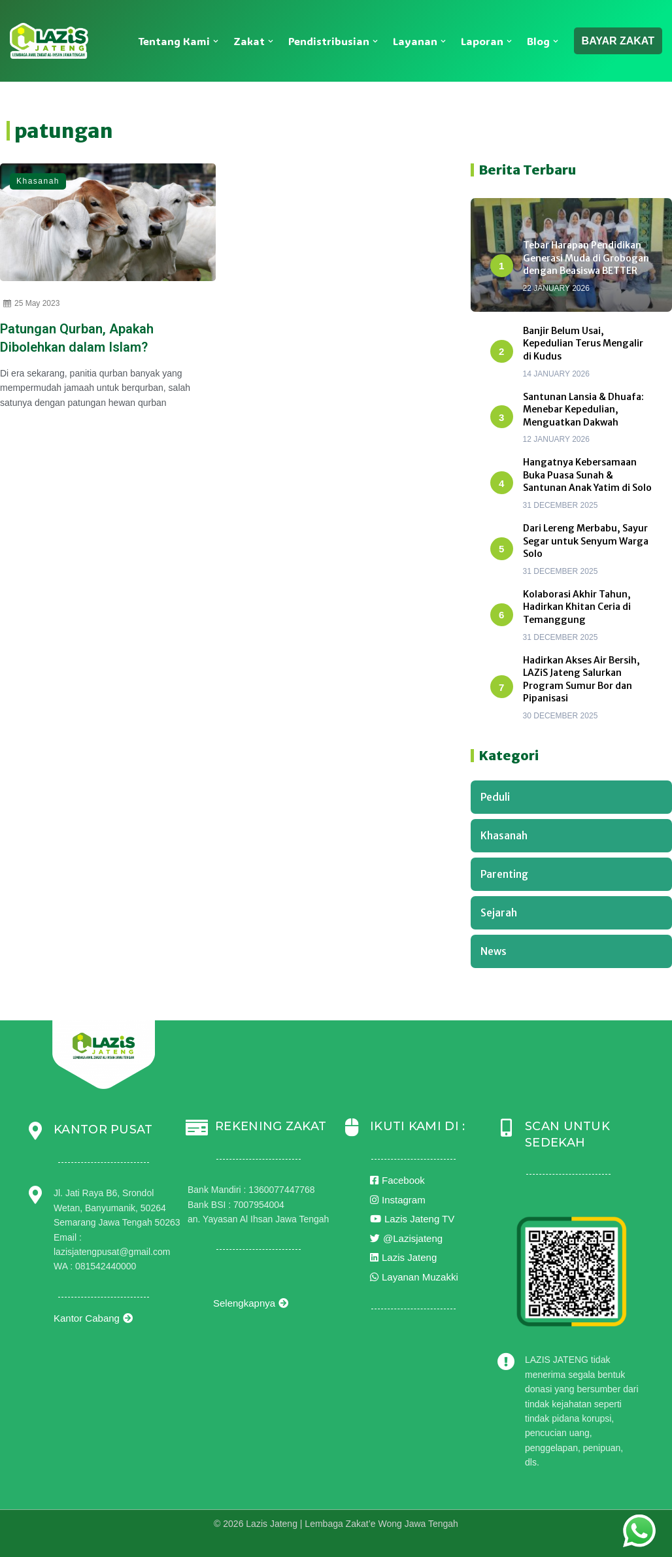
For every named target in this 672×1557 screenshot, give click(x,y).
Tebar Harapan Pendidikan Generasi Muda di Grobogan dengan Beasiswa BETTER (586, 257)
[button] (215, 41)
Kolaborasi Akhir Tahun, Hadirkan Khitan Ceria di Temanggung (577, 607)
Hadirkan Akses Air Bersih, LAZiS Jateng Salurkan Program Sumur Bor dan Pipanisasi (581, 679)
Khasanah (37, 181)
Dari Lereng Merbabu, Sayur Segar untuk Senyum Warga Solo (585, 541)
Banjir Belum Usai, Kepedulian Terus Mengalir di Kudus (583, 343)
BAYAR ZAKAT (618, 40)
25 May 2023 (31, 303)
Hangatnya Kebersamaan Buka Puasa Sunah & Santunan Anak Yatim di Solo (587, 475)
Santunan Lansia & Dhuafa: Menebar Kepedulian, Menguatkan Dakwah (583, 409)
